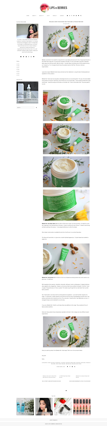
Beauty (41, 15)
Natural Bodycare (71, 362)
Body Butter (51, 362)
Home (28, 15)
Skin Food (58, 363)
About (33, 15)
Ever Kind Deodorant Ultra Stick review (79, 381)
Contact (62, 15)
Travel (54, 15)
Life (48, 15)
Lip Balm (63, 362)
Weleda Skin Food (76, 363)
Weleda (63, 363)
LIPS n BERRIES (58, 7)
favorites (57, 362)
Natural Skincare (81, 362)
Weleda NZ (68, 363)
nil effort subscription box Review (52, 381)
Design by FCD (58, 423)
